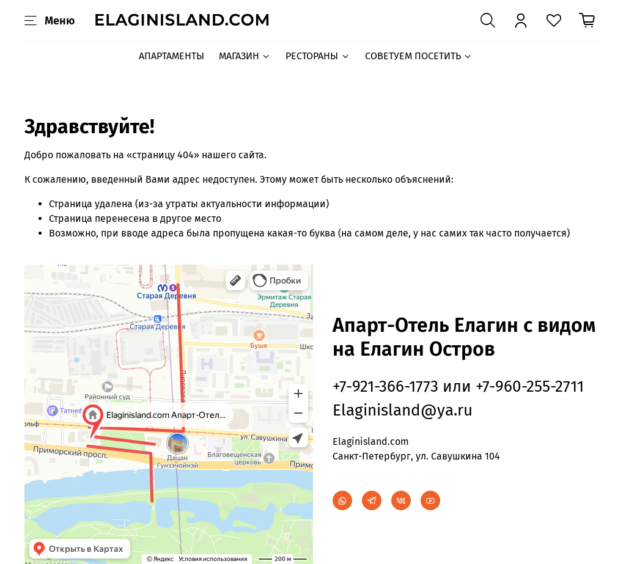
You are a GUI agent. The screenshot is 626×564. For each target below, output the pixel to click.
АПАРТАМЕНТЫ (171, 56)
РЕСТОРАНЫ (317, 56)
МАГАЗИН (245, 56)
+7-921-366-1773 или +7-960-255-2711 (458, 386)
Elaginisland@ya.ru (403, 410)
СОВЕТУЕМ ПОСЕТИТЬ (419, 56)
